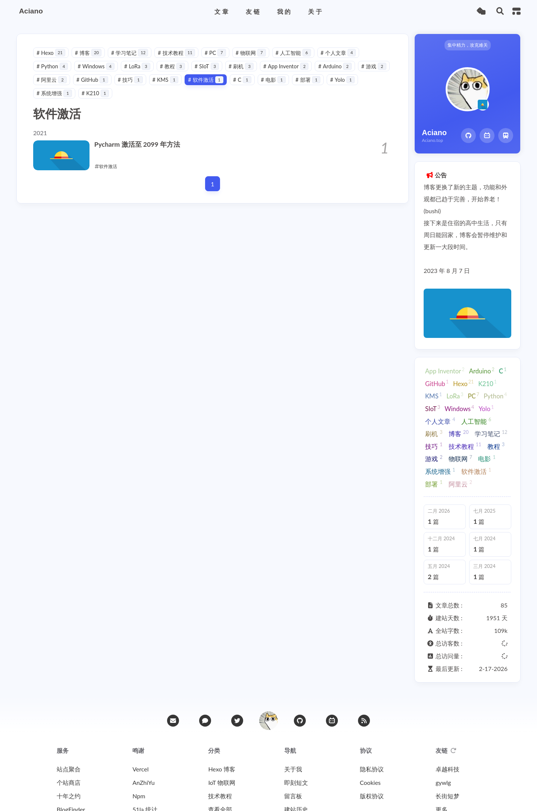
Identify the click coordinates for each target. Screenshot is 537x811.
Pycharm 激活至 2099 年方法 (137, 144)
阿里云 (52, 79)
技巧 (130, 79)
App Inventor (285, 66)
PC (215, 53)
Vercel (140, 769)
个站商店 (69, 782)
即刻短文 (296, 782)
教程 (172, 66)
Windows (96, 66)
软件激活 (205, 79)
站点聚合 (69, 769)
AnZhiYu (143, 782)
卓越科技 (447, 769)
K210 (95, 93)
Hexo (51, 53)
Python (52, 66)
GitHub (92, 79)
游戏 (373, 66)
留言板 (293, 795)
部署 (307, 79)
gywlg (443, 782)
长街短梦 (447, 795)
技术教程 (176, 53)
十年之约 (69, 795)
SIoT (207, 66)
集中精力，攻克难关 (468, 45)
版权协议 (372, 795)
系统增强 (54, 93)
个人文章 (338, 53)
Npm (138, 795)
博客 (88, 53)
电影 (273, 79)
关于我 (293, 769)
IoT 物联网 (221, 782)
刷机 (241, 66)
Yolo (342, 79)
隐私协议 (372, 769)
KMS (166, 79)
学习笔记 (129, 53)
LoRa (137, 66)
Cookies (370, 782)
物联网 (251, 53)
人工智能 (293, 53)
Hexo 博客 (221, 769)
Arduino (334, 66)
